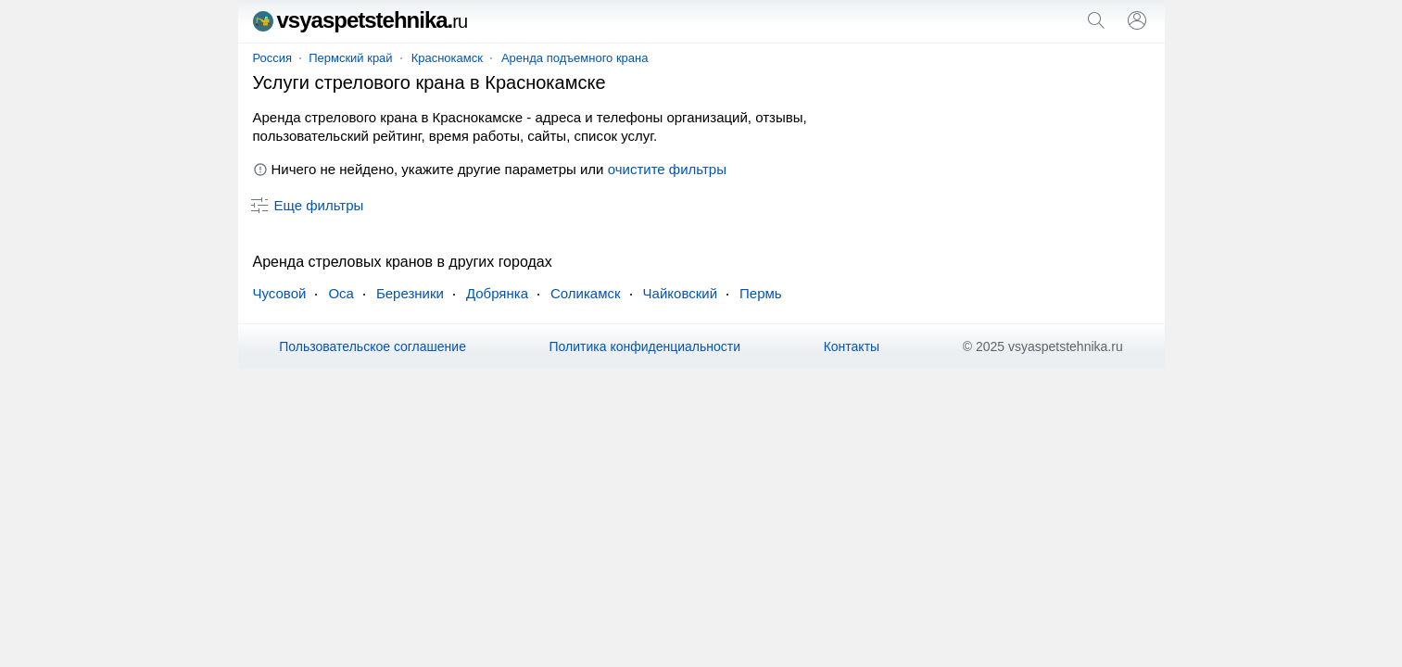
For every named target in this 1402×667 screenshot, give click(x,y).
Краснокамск (447, 58)
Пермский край (350, 58)
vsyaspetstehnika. (360, 19)
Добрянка (497, 293)
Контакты (851, 346)
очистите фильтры (667, 169)
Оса (341, 293)
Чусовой (280, 293)
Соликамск (585, 293)
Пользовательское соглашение (372, 346)
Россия (273, 58)
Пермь (760, 293)
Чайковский (680, 293)
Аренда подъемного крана (575, 58)
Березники (410, 293)
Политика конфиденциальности (645, 346)
